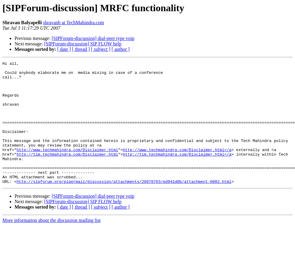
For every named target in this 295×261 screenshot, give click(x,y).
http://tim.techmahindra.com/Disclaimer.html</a (177, 173)
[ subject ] (100, 49)
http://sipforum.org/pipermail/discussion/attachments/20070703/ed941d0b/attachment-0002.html (124, 206)
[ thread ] (81, 49)
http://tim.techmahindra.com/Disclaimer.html (67, 173)
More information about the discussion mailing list (51, 244)
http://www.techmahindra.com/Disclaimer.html (67, 167)
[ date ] (64, 49)
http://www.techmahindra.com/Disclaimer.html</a (177, 167)
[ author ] (121, 49)
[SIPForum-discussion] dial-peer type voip (93, 38)
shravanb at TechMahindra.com (73, 22)
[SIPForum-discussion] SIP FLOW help (83, 43)
